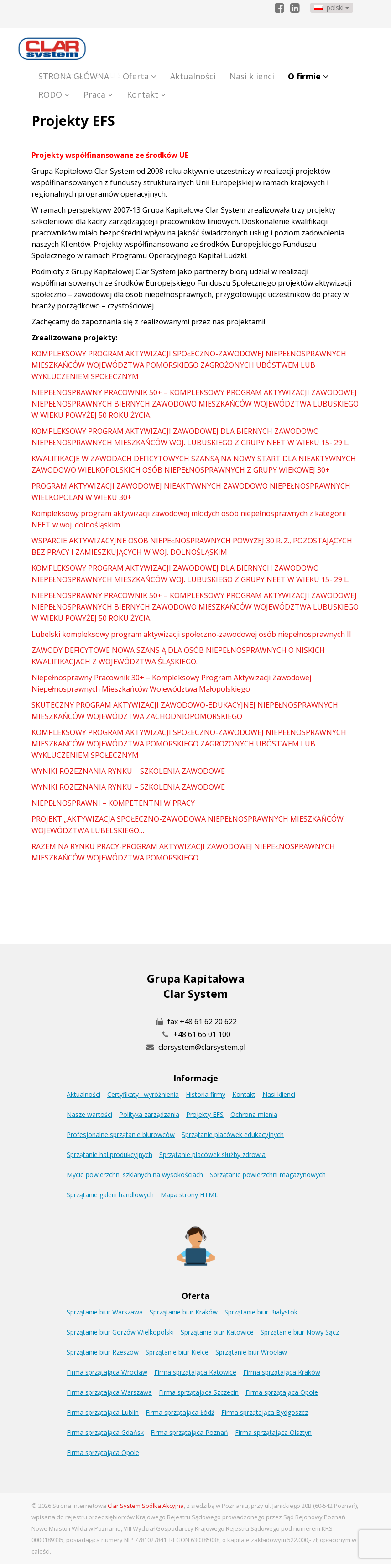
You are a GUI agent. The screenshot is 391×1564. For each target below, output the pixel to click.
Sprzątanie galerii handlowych (110, 1194)
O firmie (308, 76)
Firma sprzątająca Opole (281, 1392)
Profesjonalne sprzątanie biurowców (121, 1134)
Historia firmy (205, 1094)
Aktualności (193, 76)
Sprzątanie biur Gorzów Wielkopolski (120, 1332)
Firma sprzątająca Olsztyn (273, 1432)
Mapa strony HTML (189, 1194)
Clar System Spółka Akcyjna (146, 1505)
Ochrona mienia (253, 1114)
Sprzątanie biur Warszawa (105, 1312)
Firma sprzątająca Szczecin (199, 1392)
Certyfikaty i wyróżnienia (143, 1094)
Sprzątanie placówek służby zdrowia (212, 1154)
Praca (98, 94)
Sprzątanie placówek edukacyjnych (233, 1134)
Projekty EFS (205, 1114)
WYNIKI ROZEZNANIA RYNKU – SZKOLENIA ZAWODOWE (128, 771)
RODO (54, 94)
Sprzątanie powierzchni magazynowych (268, 1174)
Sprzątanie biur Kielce (177, 1352)
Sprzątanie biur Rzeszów (103, 1352)
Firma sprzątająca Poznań (189, 1432)
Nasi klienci (251, 76)
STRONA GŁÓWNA (73, 76)
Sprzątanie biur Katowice (217, 1332)
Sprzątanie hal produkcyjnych (109, 1154)
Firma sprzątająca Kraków (281, 1372)
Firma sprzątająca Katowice (195, 1372)
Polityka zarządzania (149, 1114)
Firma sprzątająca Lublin (103, 1412)
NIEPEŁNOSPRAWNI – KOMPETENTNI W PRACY (113, 803)
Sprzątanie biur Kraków (184, 1312)
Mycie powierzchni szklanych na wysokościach (135, 1174)
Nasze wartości (89, 1114)
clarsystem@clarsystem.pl (196, 1047)
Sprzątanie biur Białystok (260, 1312)
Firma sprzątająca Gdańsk (105, 1432)
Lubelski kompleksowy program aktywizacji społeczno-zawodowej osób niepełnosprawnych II (191, 634)
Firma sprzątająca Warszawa (109, 1392)
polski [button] (331, 7)
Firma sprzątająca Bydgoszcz (264, 1412)
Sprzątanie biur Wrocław (251, 1352)
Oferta (139, 76)
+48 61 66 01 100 (201, 1034)
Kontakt (146, 94)
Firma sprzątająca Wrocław (107, 1372)
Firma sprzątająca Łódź (180, 1412)
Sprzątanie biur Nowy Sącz (300, 1332)
